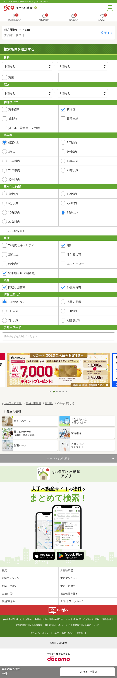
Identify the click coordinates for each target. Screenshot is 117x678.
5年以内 (72, 151)
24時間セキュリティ (21, 245)
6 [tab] (67, 391)
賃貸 (4, 570)
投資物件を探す (69, 593)
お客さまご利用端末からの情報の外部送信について (47, 619)
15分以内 (73, 212)
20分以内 (14, 221)
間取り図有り (16, 287)
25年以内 (73, 170)
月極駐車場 (66, 570)
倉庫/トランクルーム (72, 601)
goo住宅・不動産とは (12, 619)
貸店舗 (71, 109)
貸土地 (12, 118)
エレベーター (75, 264)
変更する (107, 33)
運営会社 (80, 633)
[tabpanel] (58, 370)
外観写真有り (75, 287)
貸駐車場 (72, 118)
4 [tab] (60, 391)
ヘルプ (56, 633)
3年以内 (13, 151)
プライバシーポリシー (40, 633)
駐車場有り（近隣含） (22, 273)
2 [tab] (54, 391)
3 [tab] (57, 391)
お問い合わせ (68, 633)
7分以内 (72, 203)
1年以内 (72, 142)
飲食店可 (14, 264)
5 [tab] (63, 391)
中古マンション (69, 578)
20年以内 (14, 170)
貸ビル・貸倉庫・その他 (24, 128)
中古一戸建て (67, 585)
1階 (69, 245)
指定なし (14, 142)
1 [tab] (50, 391)
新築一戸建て (9, 585)
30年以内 (14, 179)
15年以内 (73, 161)
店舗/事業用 (8, 601)
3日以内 (72, 311)
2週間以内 (73, 320)
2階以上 (13, 254)
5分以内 (13, 203)
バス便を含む (16, 231)
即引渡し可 (74, 254)
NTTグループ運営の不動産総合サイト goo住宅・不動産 (26, 2)
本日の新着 (74, 301)
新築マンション (10, 578)
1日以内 (13, 311)
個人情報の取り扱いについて (57, 625)
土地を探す (8, 593)
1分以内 (72, 194)
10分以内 (14, 212)
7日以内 (13, 320)
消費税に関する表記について (86, 625)
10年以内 (14, 161)
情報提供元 (107, 619)
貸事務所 (14, 109)
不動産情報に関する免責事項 (29, 625)
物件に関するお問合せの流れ (86, 619)
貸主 (11, 77)
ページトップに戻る (58, 458)
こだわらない (16, 301)
